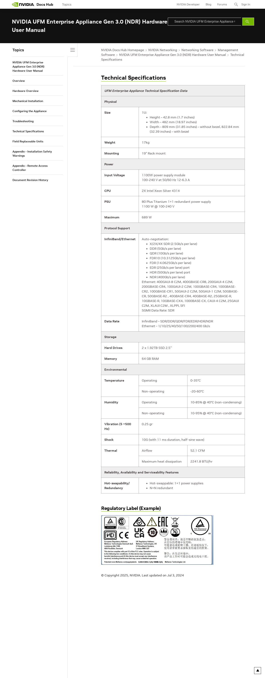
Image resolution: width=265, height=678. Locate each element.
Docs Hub (44, 4)
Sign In (245, 4)
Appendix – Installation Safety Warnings (32, 153)
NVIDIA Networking (162, 50)
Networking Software (197, 50)
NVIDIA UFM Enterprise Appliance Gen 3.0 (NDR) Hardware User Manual (172, 55)
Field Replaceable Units (27, 141)
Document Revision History (30, 180)
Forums (222, 4)
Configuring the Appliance (29, 111)
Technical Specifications (133, 77)
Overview (18, 81)
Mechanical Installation (27, 101)
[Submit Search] (248, 22)
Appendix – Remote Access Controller (30, 168)
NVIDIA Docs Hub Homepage (122, 50)
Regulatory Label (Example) (131, 508)
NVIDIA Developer (188, 4)
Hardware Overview (25, 91)
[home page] (23, 4)
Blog (208, 4)
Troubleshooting (23, 121)
